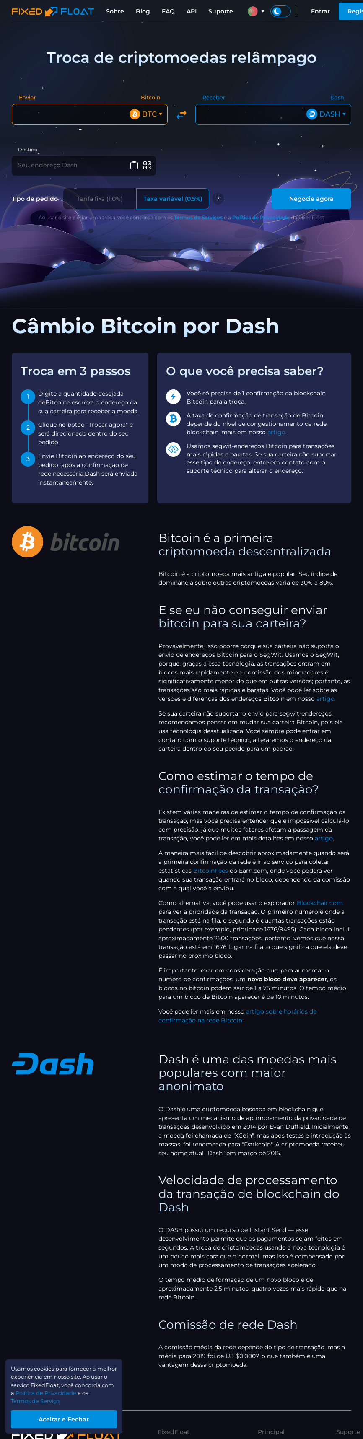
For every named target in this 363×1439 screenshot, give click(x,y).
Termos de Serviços (198, 218)
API (192, 11)
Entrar (320, 11)
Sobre (115, 11)
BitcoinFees (210, 871)
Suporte (220, 11)
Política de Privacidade (261, 218)
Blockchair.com (320, 903)
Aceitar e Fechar (69, 1418)
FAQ (168, 11)
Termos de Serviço (39, 1399)
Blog (143, 11)
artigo (276, 432)
